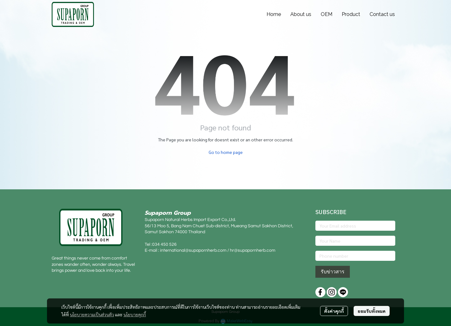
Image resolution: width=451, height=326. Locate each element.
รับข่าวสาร (333, 271)
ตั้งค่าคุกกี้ (334, 311)
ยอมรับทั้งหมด (372, 311)
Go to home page (226, 152)
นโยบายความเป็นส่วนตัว (92, 314)
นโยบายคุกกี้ (134, 314)
